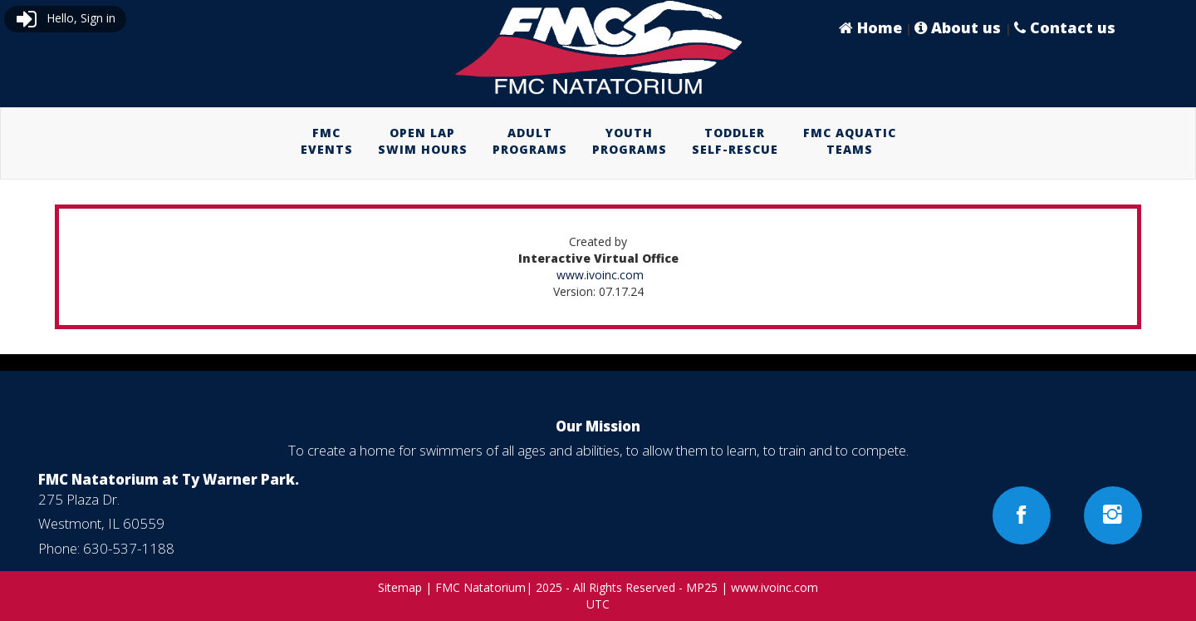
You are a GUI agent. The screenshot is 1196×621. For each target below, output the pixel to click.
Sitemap (400, 587)
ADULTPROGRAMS (530, 141)
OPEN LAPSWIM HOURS (423, 141)
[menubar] (598, 141)
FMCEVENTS (327, 141)
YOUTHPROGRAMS (629, 141)
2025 (549, 587)
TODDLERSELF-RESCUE (735, 141)
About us (959, 27)
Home (870, 27)
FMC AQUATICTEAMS (849, 141)
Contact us (1064, 27)
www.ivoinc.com (600, 275)
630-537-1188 (128, 548)
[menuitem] (326, 141)
